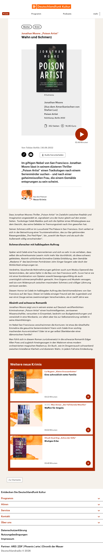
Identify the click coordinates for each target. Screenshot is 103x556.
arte (38, 546)
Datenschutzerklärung (14, 530)
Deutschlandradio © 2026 (16, 550)
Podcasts (67, 14)
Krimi (37, 27)
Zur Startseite (15, 480)
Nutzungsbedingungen (14, 534)
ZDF (21, 546)
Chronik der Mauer (52, 546)
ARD (14, 546)
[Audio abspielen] (81, 134)
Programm (36, 14)
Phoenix (29, 546)
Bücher (26, 27)
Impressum (7, 538)
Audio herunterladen (54, 154)
